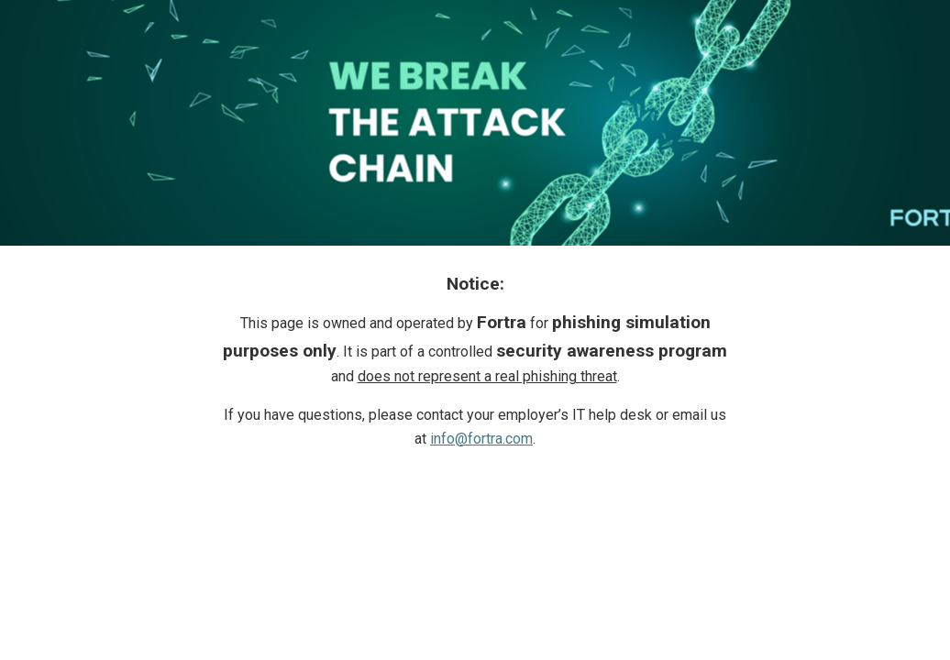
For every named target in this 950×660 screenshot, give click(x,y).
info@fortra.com (481, 438)
